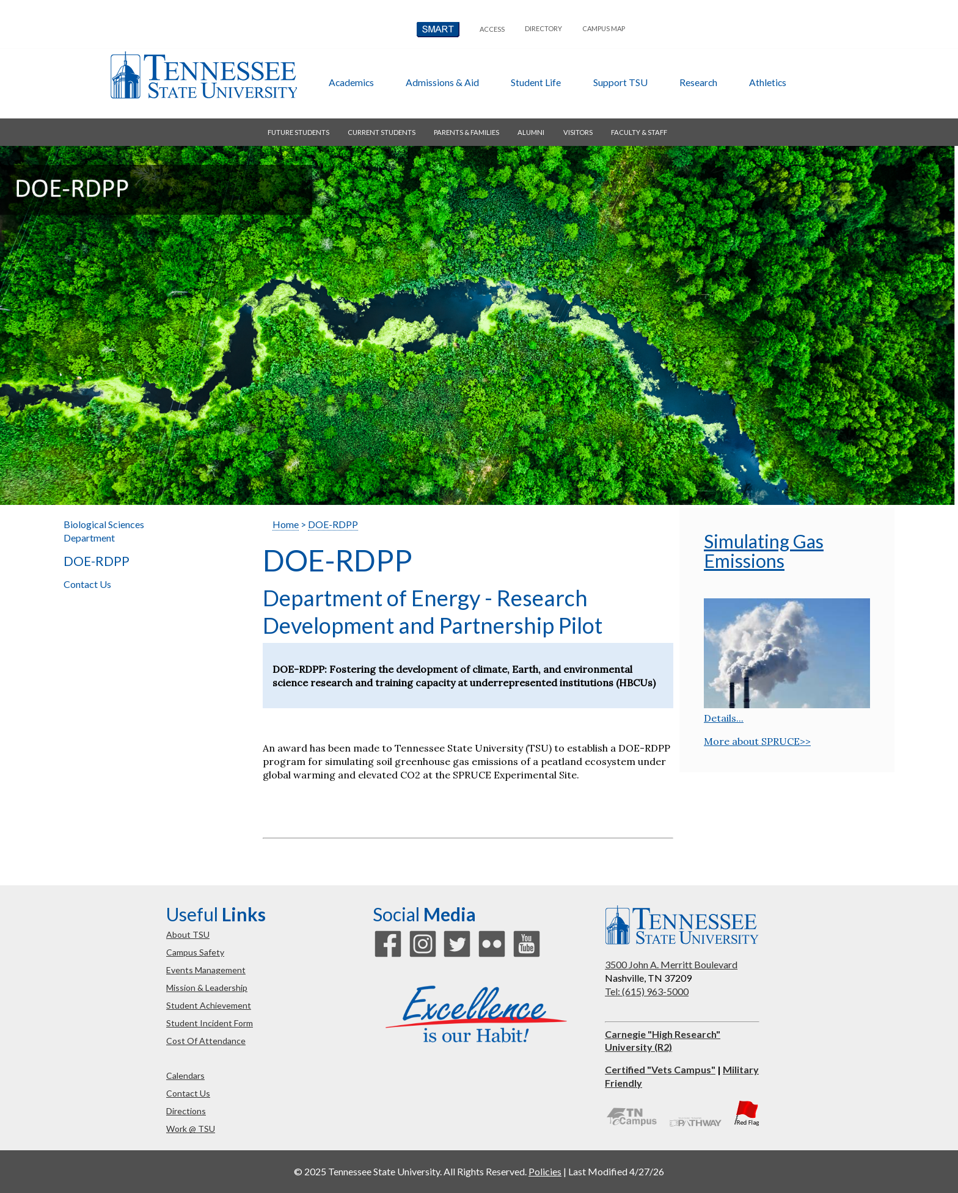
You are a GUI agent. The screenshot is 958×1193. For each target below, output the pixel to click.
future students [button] (298, 132)
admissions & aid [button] (442, 82)
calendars (185, 1075)
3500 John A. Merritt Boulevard (671, 964)
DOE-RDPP (97, 561)
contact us (188, 1093)
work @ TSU (190, 1128)
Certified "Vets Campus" (660, 1069)
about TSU (188, 934)
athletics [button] (767, 82)
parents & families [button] (466, 132)
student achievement (208, 1005)
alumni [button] (530, 132)
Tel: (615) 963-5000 (647, 991)
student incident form (209, 1023)
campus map (603, 28)
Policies (544, 1171)
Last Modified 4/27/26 (616, 1171)
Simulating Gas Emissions (764, 550)
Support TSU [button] (620, 82)
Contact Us (87, 584)
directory (543, 28)
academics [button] (351, 82)
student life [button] (536, 82)
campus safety (195, 952)
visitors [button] (578, 132)
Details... (724, 718)
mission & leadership (206, 987)
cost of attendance (206, 1040)
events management (206, 970)
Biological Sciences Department (104, 530)
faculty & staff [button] (639, 132)
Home (285, 524)
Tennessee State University (203, 75)
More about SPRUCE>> (757, 741)
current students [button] (381, 132)
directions (186, 1111)
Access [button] (492, 29)
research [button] (698, 82)
